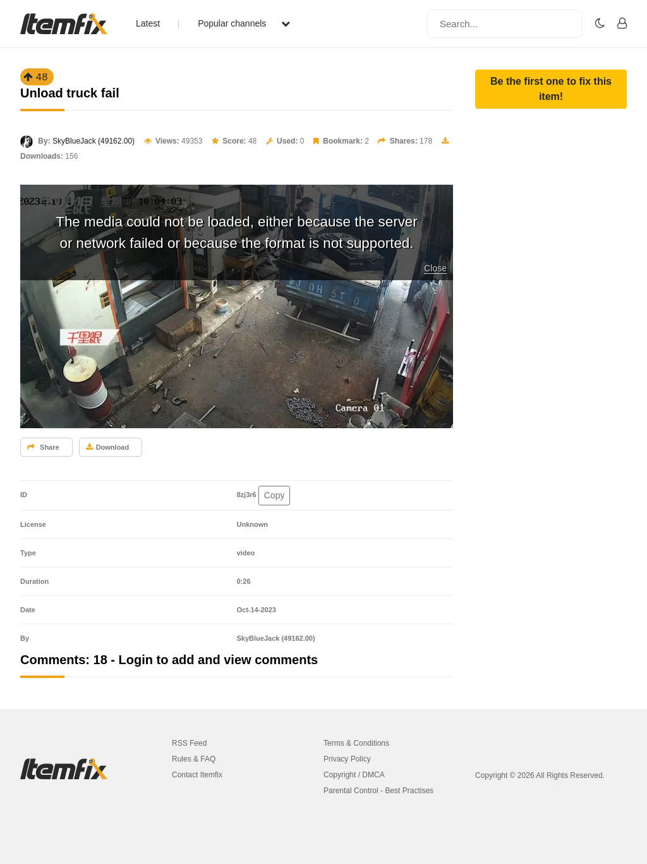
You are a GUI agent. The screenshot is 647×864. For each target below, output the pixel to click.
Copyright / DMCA (354, 774)
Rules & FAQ (193, 759)
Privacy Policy (347, 759)
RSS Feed (189, 743)
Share (43, 447)
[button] (551, 89)
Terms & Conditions (356, 743)
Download (108, 447)
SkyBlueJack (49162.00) (93, 141)
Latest (148, 23)
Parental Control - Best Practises (378, 790)
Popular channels (244, 23)
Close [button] (435, 268)
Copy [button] (274, 495)
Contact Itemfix (197, 774)
